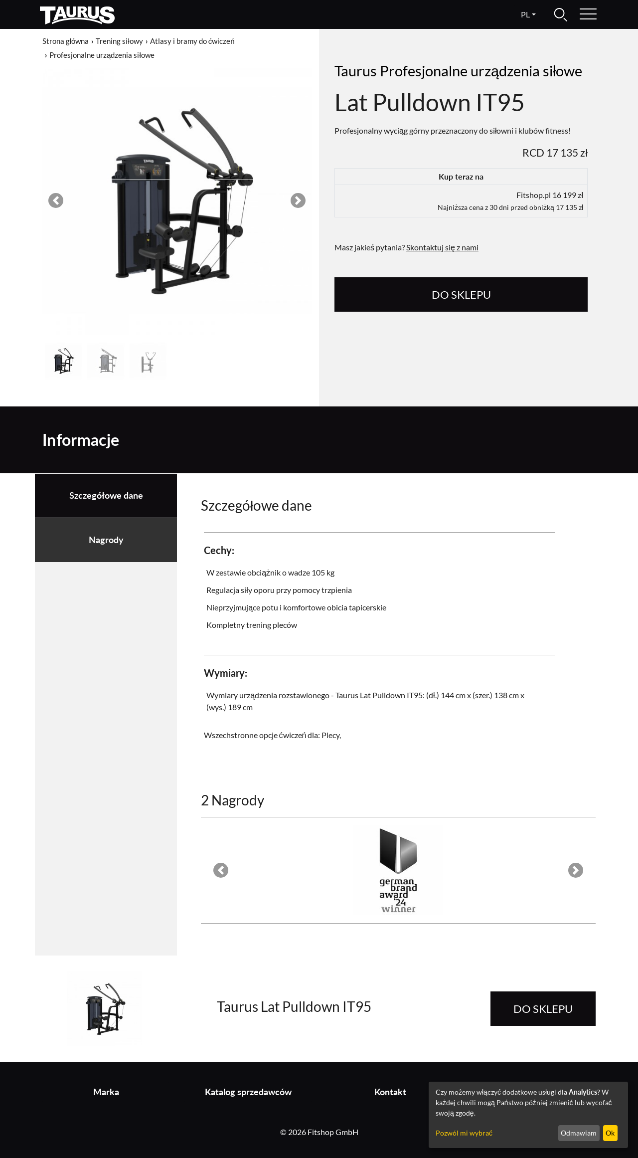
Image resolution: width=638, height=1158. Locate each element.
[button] (55, 200)
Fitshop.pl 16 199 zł (510, 200)
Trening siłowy (119, 40)
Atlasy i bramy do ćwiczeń (192, 40)
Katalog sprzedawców (248, 1092)
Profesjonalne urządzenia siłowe (102, 54)
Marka (106, 1092)
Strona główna (65, 40)
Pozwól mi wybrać (464, 1133)
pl (525, 14)
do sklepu (461, 294)
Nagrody (106, 540)
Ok (610, 1133)
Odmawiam (579, 1133)
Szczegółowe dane (106, 495)
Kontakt (390, 1092)
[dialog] (528, 1115)
